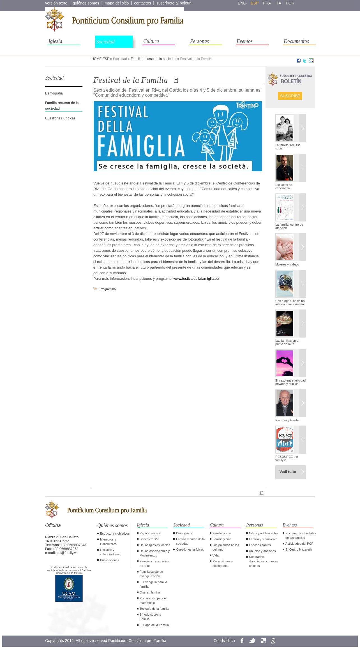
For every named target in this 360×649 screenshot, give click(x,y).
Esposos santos (260, 545)
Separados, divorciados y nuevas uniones (263, 561)
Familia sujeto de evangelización (151, 574)
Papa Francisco (150, 533)
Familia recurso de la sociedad (153, 59)
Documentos (296, 41)
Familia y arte (222, 533)
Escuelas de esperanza (283, 186)
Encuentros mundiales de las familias (300, 535)
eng (242, 3)
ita (278, 3)
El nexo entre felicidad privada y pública (290, 382)
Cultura (151, 41)
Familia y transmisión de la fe (154, 563)
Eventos (245, 41)
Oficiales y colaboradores (110, 552)
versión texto (56, 3)
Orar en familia (150, 592)
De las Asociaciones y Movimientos (155, 553)
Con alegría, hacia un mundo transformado (290, 302)
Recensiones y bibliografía (223, 563)
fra (267, 3)
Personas (199, 41)
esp (255, 3)
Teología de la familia (154, 608)
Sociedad (105, 42)
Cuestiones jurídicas (60, 118)
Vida (216, 555)
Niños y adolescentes (263, 533)
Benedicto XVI (149, 539)
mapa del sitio (117, 3)
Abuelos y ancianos (262, 551)
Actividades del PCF (299, 543)
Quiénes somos (112, 525)
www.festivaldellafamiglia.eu (196, 278)
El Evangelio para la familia (153, 584)
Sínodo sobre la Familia (150, 617)
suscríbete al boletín (173, 3)
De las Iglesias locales (155, 545)
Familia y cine (222, 539)
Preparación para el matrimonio (153, 600)
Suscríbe (290, 96)
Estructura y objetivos (115, 533)
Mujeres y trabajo (287, 264)
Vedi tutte (288, 472)
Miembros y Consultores (108, 542)
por (290, 3)
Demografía (54, 93)
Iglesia (55, 41)
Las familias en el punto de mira (287, 342)
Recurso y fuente (287, 420)
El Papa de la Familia (154, 625)
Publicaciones (109, 560)
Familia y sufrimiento (263, 539)
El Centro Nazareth (298, 549)
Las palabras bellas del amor (226, 547)
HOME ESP (100, 59)
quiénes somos (86, 3)
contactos (142, 3)
